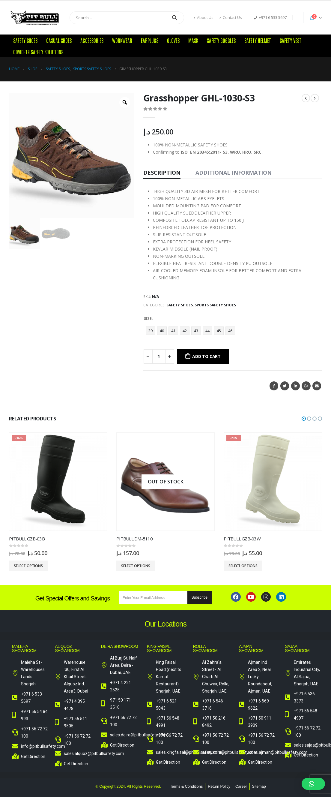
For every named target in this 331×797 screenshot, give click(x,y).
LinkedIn (295, 385)
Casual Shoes (59, 40)
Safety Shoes (25, 40)
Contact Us (230, 17)
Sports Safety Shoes (215, 305)
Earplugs (149, 40)
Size (148, 318)
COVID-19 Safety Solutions (38, 51)
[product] (58, 482)
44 (207, 330)
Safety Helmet (257, 40)
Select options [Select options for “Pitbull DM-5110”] (135, 565)
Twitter (284, 385)
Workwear (122, 40)
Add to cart (206, 356)
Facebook (274, 385)
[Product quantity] (159, 356)
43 (196, 330)
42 (185, 330)
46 (230, 330)
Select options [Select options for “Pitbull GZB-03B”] (28, 565)
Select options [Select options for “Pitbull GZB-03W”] (243, 565)
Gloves (173, 40)
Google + (306, 385)
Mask (193, 40)
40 (162, 330)
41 (173, 330)
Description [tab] (161, 172)
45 (219, 330)
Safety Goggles (221, 40)
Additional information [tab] (233, 172)
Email (316, 385)
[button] (303, 418)
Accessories (91, 40)
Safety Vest (290, 40)
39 (150, 330)
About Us (203, 17)
